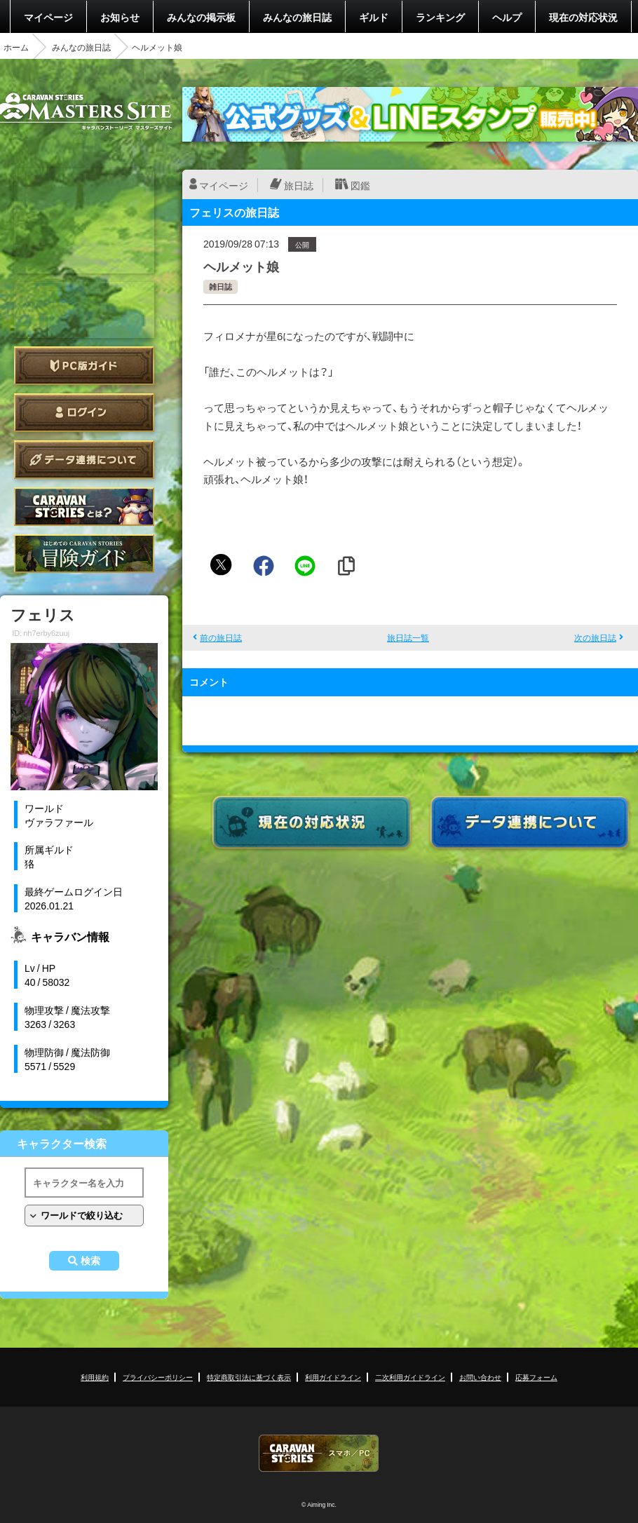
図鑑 (360, 185)
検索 (90, 1261)
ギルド (373, 17)
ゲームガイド (84, 553)
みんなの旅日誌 (297, 17)
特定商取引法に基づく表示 (249, 1377)
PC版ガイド (84, 365)
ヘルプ (507, 17)
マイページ (48, 17)
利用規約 (95, 1377)
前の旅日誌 (221, 637)
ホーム (16, 47)
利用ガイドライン (333, 1377)
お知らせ (120, 17)
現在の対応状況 (583, 17)
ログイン (84, 412)
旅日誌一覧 (408, 637)
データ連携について (84, 459)
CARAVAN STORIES (319, 1453)
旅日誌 (298, 185)
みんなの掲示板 (201, 17)
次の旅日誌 (595, 637)
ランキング (440, 17)
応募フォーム (536, 1377)
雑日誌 (220, 286)
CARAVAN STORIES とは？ (84, 506)
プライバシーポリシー (158, 1377)
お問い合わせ (480, 1377)
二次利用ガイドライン (410, 1377)
